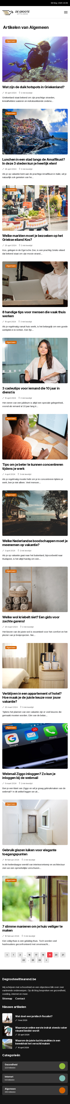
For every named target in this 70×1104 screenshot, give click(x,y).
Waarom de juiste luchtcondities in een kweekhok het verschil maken (37, 1042)
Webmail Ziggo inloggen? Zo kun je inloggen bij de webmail (28, 776)
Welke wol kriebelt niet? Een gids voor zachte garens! (30, 619)
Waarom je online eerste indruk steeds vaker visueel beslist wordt (41, 1029)
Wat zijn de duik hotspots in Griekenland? (33, 87)
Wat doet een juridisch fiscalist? (33, 1016)
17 (36, 955)
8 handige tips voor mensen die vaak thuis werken (34, 314)
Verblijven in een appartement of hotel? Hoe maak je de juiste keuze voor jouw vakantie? (32, 697)
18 (43, 955)
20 (56, 955)
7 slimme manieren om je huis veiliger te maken (32, 928)
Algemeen (11, 41)
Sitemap (7, 998)
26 (39, 960)
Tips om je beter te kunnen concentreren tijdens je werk (32, 466)
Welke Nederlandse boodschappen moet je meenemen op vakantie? (35, 543)
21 (63, 955)
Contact (20, 998)
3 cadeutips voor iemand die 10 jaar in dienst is (30, 390)
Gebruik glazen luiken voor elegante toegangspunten (29, 852)
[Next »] (46, 960)
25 (33, 960)
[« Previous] (7, 954)
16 (29, 955)
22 (23, 960)
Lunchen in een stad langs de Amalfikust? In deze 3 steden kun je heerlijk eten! (33, 161)
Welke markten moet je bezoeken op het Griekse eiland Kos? (32, 238)
